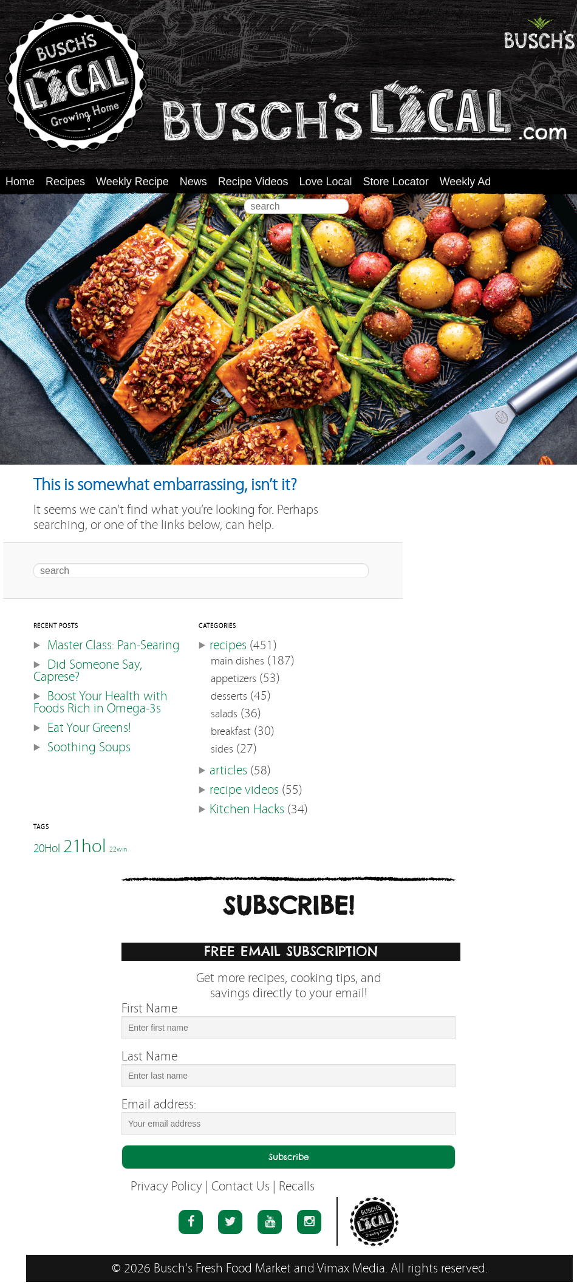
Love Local (325, 182)
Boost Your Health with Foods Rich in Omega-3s (100, 702)
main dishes (237, 661)
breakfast (231, 731)
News (193, 182)
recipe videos (244, 789)
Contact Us (240, 1186)
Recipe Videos (253, 182)
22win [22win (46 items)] (118, 849)
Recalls (297, 1186)
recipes (228, 645)
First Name (149, 1008)
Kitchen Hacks (247, 809)
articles (228, 770)
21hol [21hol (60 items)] (84, 845)
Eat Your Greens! (89, 728)
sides (222, 749)
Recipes (65, 182)
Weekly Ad (465, 182)
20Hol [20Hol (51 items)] (46, 848)
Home (20, 182)
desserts (229, 696)
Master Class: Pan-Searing (113, 645)
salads (224, 714)
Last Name (149, 1056)
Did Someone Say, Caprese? (87, 670)
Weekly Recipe (132, 182)
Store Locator (396, 182)
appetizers (233, 678)
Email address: (158, 1104)
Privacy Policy (166, 1186)
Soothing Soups (89, 747)
